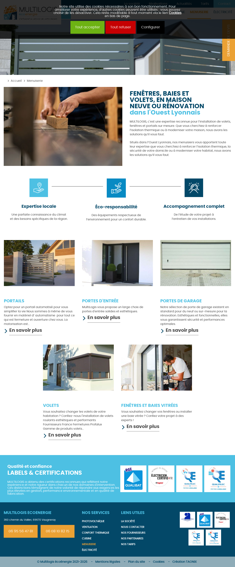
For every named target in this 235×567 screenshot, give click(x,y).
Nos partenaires (132, 538)
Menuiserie (35, 80)
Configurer (150, 27)
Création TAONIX (184, 561)
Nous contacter (132, 527)
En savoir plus (25, 330)
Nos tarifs (128, 544)
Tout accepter (87, 27)
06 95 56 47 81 (21, 531)
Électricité (89, 550)
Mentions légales (107, 561)
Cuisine (86, 538)
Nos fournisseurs (133, 532)
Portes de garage (181, 301)
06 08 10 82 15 (57, 531)
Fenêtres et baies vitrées (149, 406)
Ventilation (89, 527)
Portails (14, 301)
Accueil (16, 80)
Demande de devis (228, 40)
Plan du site (136, 561)
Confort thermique (95, 532)
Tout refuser (120, 27)
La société (128, 521)
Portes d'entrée (100, 301)
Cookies (175, 12)
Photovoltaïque (93, 521)
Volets (51, 406)
